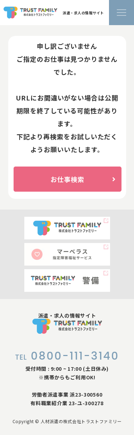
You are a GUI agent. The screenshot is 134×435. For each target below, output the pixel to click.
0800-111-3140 (67, 356)
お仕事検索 (82, 179)
